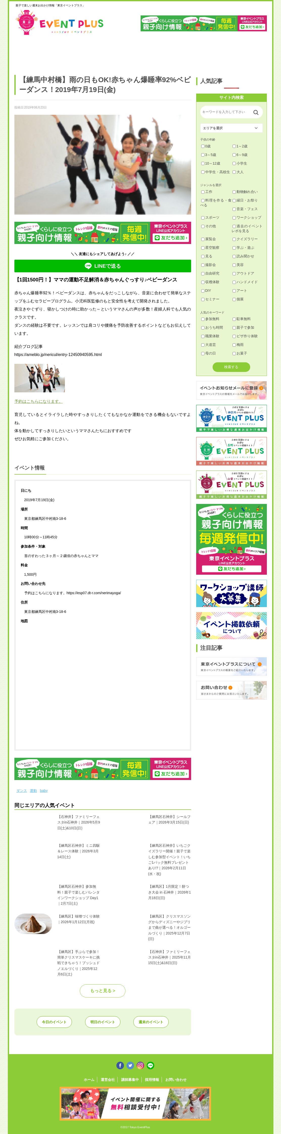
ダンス (21, 791)
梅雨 (238, 345)
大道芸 (208, 345)
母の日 (208, 353)
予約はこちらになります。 (38, 401)
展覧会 (208, 239)
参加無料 (210, 319)
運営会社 (108, 1080)
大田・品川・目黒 (156, 52)
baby (43, 791)
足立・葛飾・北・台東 (27, 52)
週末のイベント (151, 1022)
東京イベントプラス (60, 22)
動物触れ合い (245, 192)
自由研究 (210, 273)
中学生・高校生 (215, 172)
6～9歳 (240, 155)
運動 (33, 791)
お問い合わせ (176, 1080)
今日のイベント (54, 1022)
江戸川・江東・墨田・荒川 (220, 52)
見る (206, 256)
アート (240, 290)
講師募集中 (130, 1080)
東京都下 (252, 52)
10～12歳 (210, 163)
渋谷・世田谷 (124, 52)
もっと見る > (102, 990)
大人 (238, 172)
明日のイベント (102, 1022)
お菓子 (240, 353)
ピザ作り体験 (245, 336)
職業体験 (210, 336)
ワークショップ (247, 217)
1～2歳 (240, 146)
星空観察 (210, 248)
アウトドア (243, 273)
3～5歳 (208, 155)
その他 (208, 226)
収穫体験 (210, 282)
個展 (238, 299)
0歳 (206, 146)
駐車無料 (242, 319)
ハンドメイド (245, 282)
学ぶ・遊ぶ (243, 248)
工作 (206, 192)
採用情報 (152, 1080)
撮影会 (208, 265)
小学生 (240, 163)
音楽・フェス (245, 209)
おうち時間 (212, 327)
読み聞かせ (243, 256)
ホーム (89, 1080)
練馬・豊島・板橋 (59, 52)
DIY (206, 290)
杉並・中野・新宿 (92, 52)
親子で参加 (243, 327)
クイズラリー (245, 239)
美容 (238, 265)
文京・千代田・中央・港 (188, 52)
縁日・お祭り (245, 200)
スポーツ (210, 217)
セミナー (210, 299)
